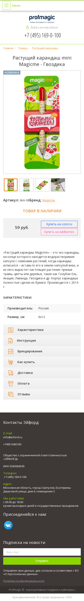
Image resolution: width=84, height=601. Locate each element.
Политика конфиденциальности (23, 581)
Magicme (48, 200)
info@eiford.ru (12, 437)
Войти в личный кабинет (44, 27)
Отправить (42, 561)
